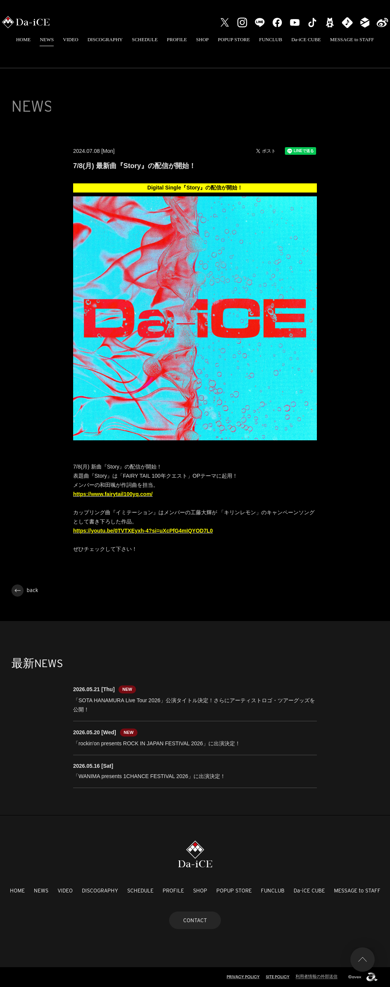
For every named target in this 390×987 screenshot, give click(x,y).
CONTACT (195, 920)
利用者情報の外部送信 (316, 976)
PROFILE (177, 39)
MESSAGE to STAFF (352, 39)
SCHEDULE (145, 39)
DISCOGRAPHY (105, 39)
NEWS (47, 39)
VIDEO (70, 39)
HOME (23, 39)
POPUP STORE (234, 39)
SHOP (202, 39)
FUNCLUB (270, 39)
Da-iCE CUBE (306, 39)
